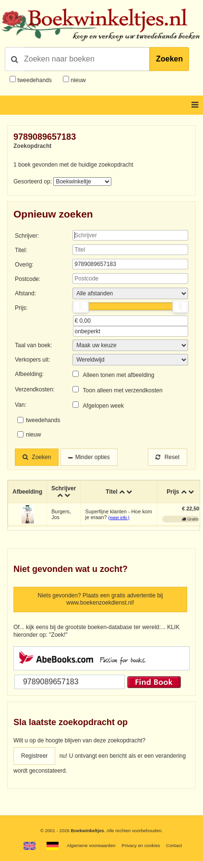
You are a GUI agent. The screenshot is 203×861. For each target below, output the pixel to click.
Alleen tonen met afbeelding (119, 375)
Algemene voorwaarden (91, 845)
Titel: (21, 250)
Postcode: (27, 279)
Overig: (24, 264)
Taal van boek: (33, 345)
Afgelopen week (103, 405)
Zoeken (169, 59)
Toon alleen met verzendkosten (123, 390)
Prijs (173, 491)
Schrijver (63, 488)
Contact (174, 845)
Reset (167, 457)
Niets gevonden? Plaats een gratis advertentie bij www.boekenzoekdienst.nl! (100, 599)
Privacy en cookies (140, 845)
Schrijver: (27, 235)
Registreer (34, 755)
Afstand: (25, 293)
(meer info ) (119, 517)
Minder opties (92, 457)
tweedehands (34, 80)
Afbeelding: (29, 374)
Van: (20, 404)
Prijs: (21, 307)
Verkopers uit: (32, 359)
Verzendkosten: (35, 389)
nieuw (77, 80)
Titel (111, 491)
